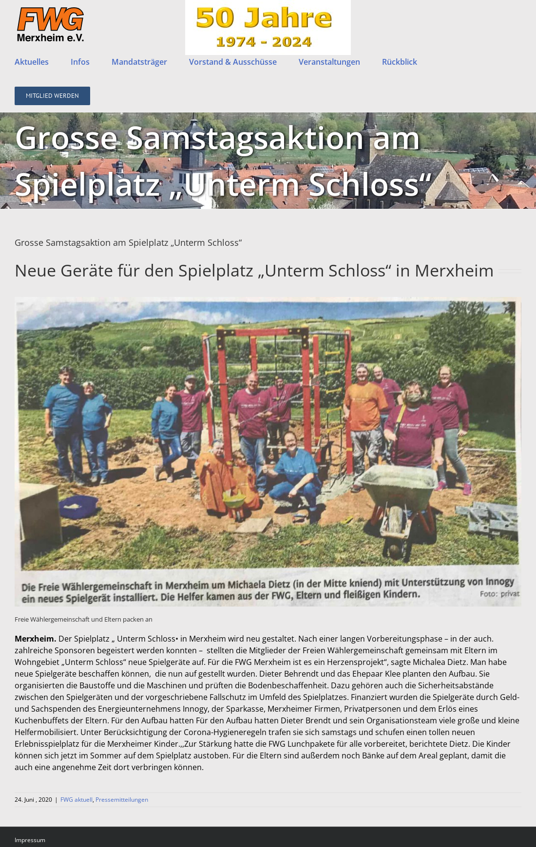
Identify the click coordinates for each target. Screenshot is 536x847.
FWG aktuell (76, 825)
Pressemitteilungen (122, 825)
